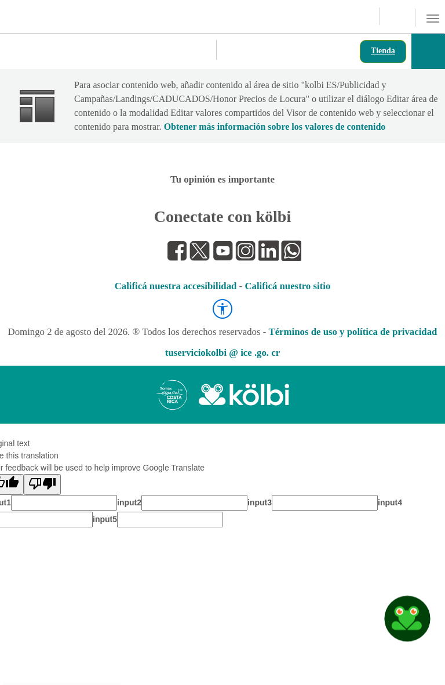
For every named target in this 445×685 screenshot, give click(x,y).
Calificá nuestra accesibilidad (176, 286)
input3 (259, 502)
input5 (105, 519)
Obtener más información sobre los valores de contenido (275, 127)
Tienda (383, 50)
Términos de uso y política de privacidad (352, 331)
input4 (390, 502)
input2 (129, 502)
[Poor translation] (42, 484)
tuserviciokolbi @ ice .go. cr (222, 352)
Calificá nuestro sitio (287, 286)
